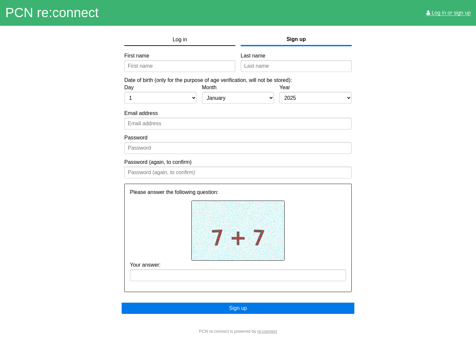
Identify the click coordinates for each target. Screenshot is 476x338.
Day (129, 87)
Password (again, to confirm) (158, 162)
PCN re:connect (52, 12)
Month (209, 87)
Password (135, 137)
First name (136, 55)
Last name (253, 55)
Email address (141, 113)
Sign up (296, 39)
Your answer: (145, 265)
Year (284, 87)
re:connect (267, 331)
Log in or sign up (448, 13)
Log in (180, 39)
